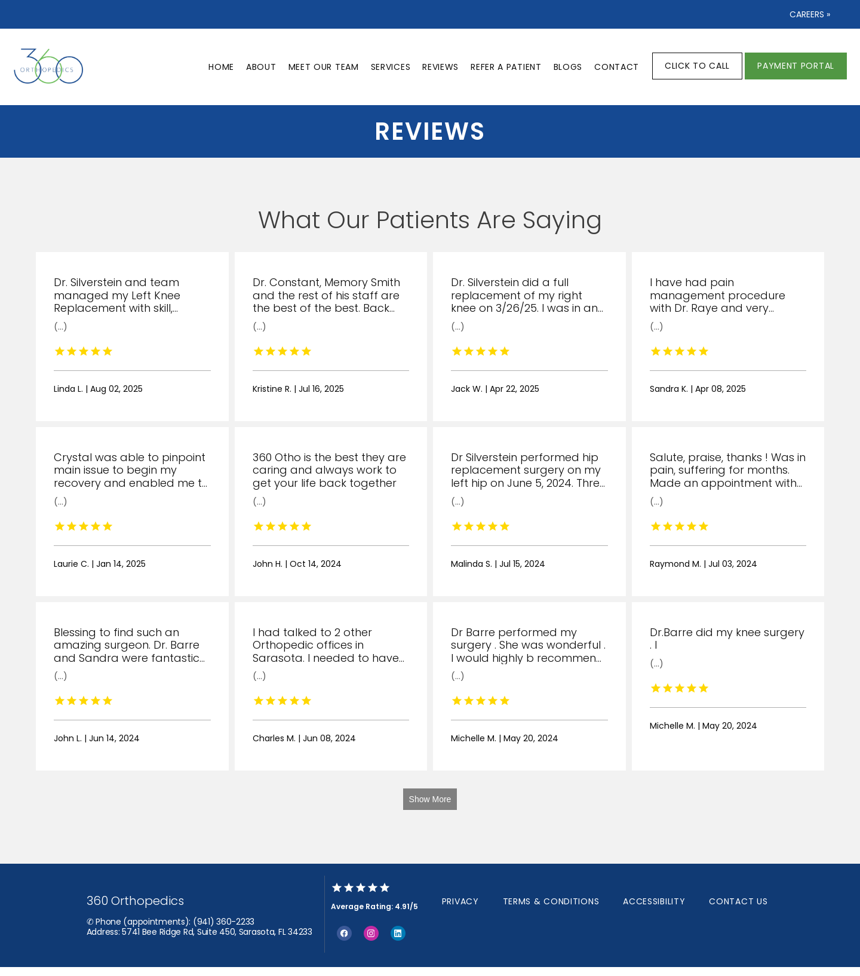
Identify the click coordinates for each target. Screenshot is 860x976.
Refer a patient (506, 67)
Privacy (460, 901)
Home (221, 67)
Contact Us (738, 901)
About (261, 67)
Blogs (568, 67)
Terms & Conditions (551, 901)
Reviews (440, 67)
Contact (616, 67)
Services (391, 67)
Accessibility (654, 901)
